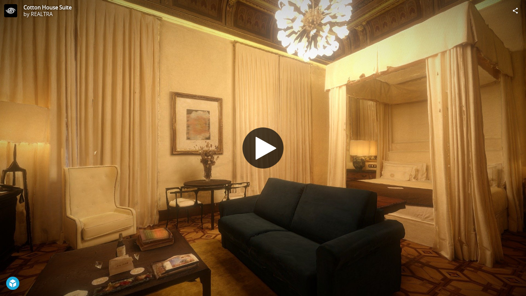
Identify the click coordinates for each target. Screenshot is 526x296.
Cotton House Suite (47, 7)
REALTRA (42, 14)
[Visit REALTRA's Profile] (10, 10)
